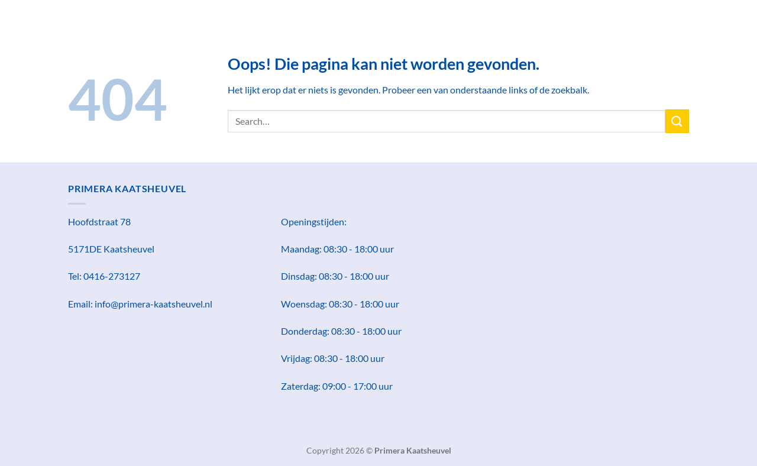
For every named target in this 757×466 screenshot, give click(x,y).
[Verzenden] (677, 120)
